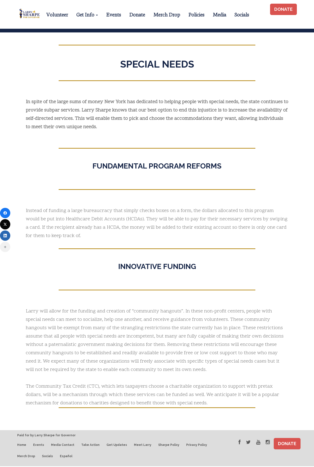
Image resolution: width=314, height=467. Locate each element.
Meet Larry (142, 445)
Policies (196, 14)
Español (66, 457)
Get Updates (116, 445)
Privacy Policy (196, 445)
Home (21, 445)
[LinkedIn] (5, 235)
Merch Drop (166, 14)
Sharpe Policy (168, 445)
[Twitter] (5, 224)
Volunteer (57, 14)
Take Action (90, 445)
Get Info (87, 14)
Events (113, 14)
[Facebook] (5, 213)
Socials (242, 14)
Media (219, 14)
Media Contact (62, 445)
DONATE (283, 9)
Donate (137, 14)
